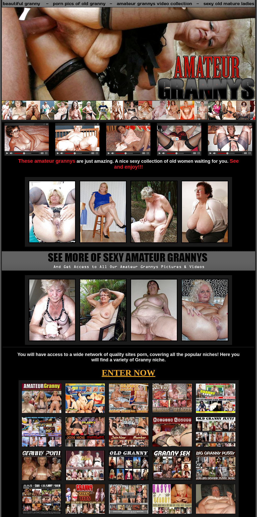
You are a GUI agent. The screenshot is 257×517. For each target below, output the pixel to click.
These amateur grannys (47, 161)
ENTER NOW (128, 372)
